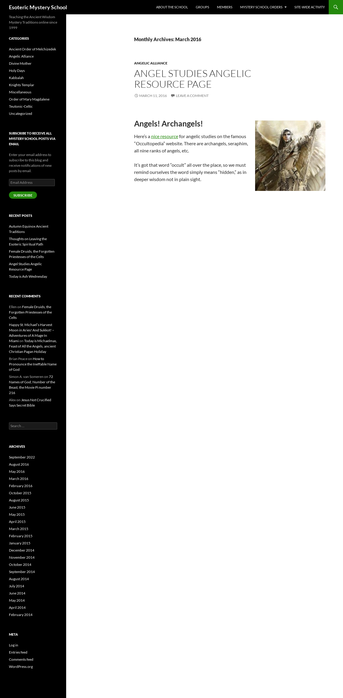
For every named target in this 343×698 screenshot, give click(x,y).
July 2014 (16, 586)
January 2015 (19, 543)
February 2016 (20, 486)
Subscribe (22, 195)
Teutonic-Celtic (21, 106)
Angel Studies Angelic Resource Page (192, 78)
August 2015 (19, 500)
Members (224, 7)
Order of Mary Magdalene (29, 99)
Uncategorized (20, 113)
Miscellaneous (20, 92)
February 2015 (20, 536)
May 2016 (17, 471)
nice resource (164, 136)
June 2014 (17, 593)
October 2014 (20, 564)
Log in (13, 645)
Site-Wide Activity (309, 7)
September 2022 (22, 457)
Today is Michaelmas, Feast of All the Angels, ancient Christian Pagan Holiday (33, 346)
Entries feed (18, 652)
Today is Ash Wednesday (28, 276)
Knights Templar (21, 85)
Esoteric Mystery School (38, 7)
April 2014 (17, 607)
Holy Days (17, 70)
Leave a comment (192, 95)
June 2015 (17, 507)
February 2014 (20, 614)
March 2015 (18, 528)
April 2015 (17, 521)
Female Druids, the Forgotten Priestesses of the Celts (30, 312)
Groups (202, 7)
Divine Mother (20, 63)
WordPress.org (21, 666)
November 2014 (22, 557)
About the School (172, 7)
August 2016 (19, 464)
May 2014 (17, 600)
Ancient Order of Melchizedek (32, 49)
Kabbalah (16, 77)
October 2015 (20, 493)
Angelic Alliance (150, 63)
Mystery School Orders (261, 7)
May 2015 (17, 514)
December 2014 (21, 550)
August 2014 (19, 579)
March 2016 (18, 478)
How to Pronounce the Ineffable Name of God (33, 364)
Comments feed (21, 659)
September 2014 (22, 571)
